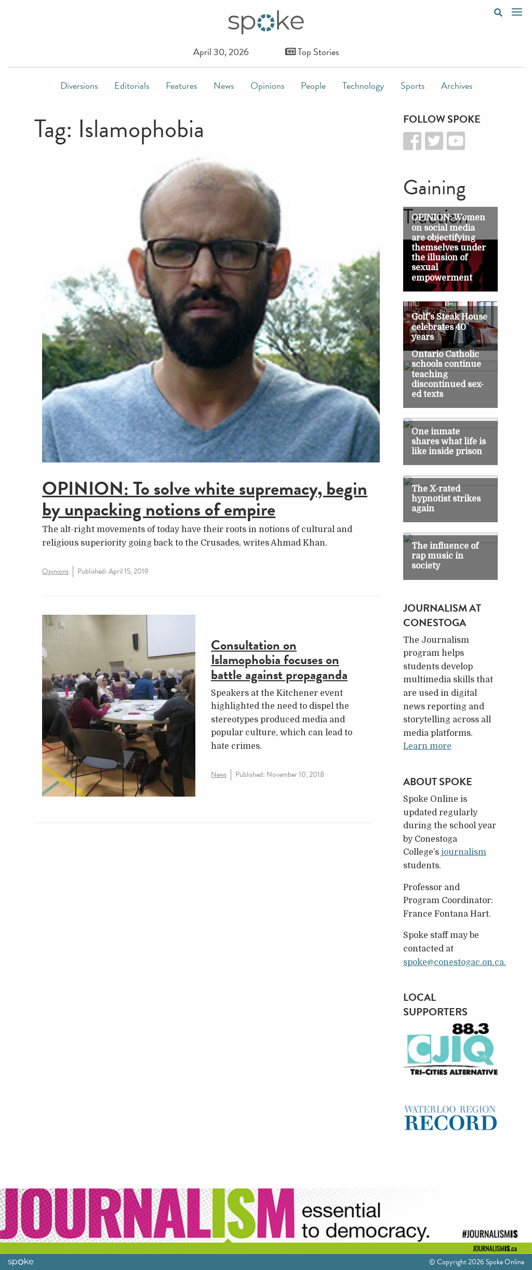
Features (181, 85)
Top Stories (312, 52)
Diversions (79, 85)
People (313, 85)
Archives (456, 85)
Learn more (427, 746)
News (224, 85)
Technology (363, 85)
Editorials (131, 85)
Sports (412, 85)
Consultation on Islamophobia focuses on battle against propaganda (279, 660)
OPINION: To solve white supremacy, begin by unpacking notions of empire (204, 498)
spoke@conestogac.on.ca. (454, 962)
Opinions (267, 85)
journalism (463, 852)
